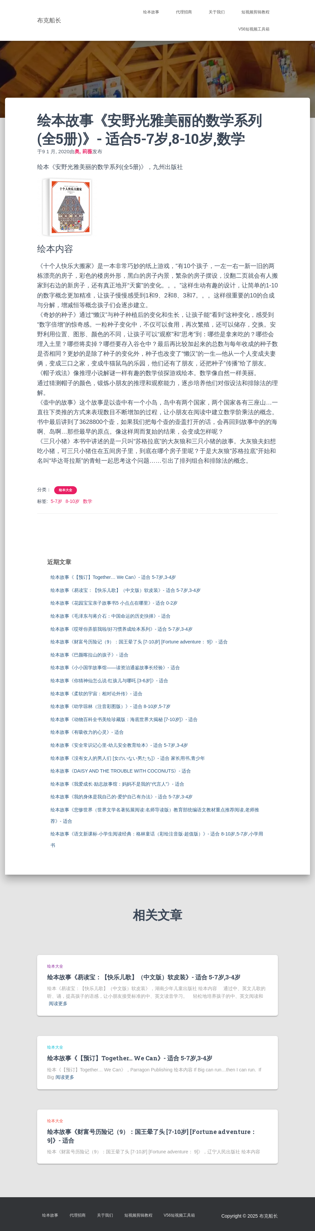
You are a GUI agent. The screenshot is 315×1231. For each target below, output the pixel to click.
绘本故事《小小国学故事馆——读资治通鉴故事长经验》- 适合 (115, 667)
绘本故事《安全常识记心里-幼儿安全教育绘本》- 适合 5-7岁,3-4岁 (119, 745)
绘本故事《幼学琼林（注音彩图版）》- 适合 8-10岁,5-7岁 (110, 706)
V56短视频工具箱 (254, 29)
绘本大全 (65, 490)
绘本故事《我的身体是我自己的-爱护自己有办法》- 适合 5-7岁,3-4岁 (121, 796)
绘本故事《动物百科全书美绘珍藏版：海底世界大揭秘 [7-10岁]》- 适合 (124, 719)
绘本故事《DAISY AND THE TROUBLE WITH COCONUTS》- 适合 (120, 771)
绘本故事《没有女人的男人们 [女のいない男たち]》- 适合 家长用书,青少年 (127, 758)
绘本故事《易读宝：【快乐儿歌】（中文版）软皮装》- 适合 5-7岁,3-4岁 (125, 590)
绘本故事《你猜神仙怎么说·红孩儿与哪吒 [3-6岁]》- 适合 (109, 680)
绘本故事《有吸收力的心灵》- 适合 (87, 732)
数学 (87, 501)
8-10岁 (73, 501)
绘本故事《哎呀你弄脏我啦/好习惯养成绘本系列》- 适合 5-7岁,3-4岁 (121, 629)
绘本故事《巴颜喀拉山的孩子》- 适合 (89, 654)
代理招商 (184, 12)
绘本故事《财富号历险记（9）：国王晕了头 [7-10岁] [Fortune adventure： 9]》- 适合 (139, 641)
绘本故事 (151, 12)
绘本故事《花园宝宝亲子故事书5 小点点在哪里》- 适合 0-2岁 (114, 603)
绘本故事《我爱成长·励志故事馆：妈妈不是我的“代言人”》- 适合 (117, 784)
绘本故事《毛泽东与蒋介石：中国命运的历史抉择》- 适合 (110, 616)
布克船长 (268, 1216)
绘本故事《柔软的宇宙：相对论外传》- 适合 (96, 693)
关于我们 (217, 12)
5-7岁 (56, 501)
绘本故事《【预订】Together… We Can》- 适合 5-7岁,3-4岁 (113, 577)
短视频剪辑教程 (255, 12)
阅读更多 (58, 1003)
